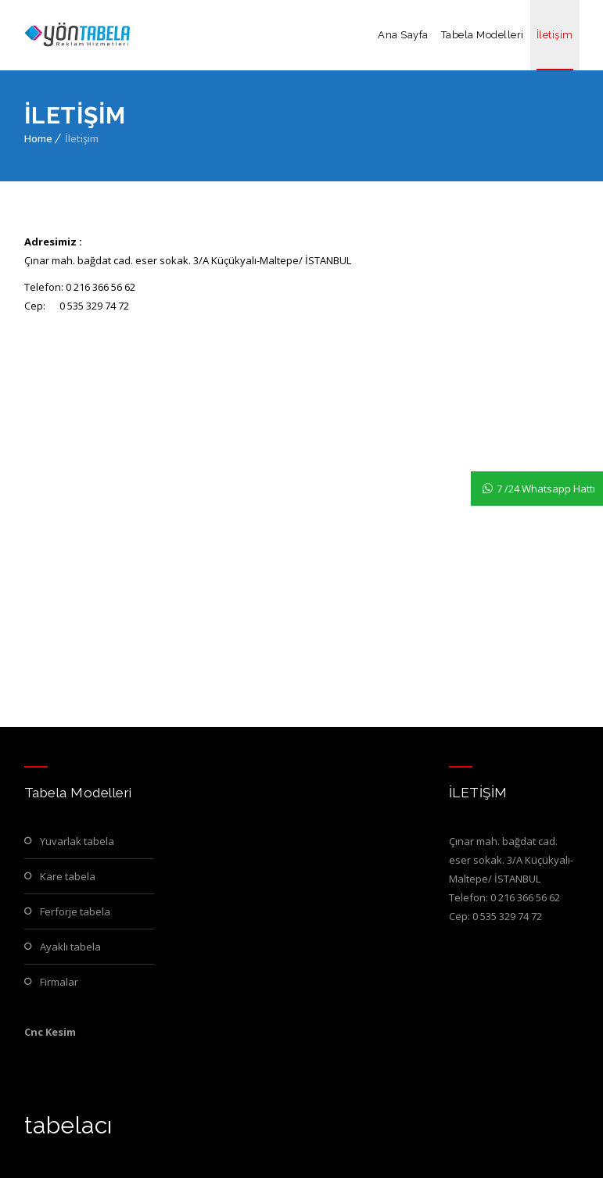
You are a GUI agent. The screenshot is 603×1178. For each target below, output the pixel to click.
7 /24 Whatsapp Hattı (546, 489)
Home (38, 138)
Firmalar (59, 982)
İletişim (555, 35)
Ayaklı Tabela (70, 947)
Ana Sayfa (403, 35)
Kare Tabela (67, 876)
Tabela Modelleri (482, 35)
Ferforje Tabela (75, 911)
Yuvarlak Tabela (77, 841)
